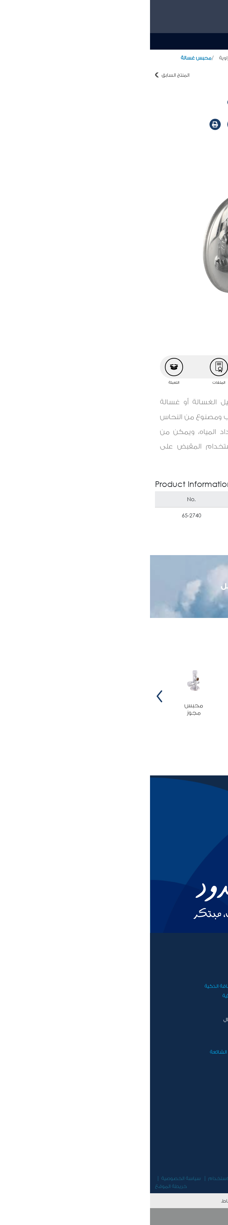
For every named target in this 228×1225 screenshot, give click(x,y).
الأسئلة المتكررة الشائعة (85, 1051)
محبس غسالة (46, 57)
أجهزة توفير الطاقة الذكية (83, 985)
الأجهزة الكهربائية (91, 995)
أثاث (107, 976)
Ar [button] (174, 41)
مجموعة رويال (194, 966)
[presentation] (218, 696)
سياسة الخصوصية (31, 1177)
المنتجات (182, 57)
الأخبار (203, 1032)
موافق (114, 1216)
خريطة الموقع (21, 1185)
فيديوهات (199, 1041)
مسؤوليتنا (199, 976)
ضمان (105, 1041)
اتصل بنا (102, 1032)
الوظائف (201, 985)
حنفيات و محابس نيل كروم (135, 57)
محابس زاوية (83, 57)
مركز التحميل (195, 1051)
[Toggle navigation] (215, 41)
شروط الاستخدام (76, 1177)
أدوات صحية (210, 57)
